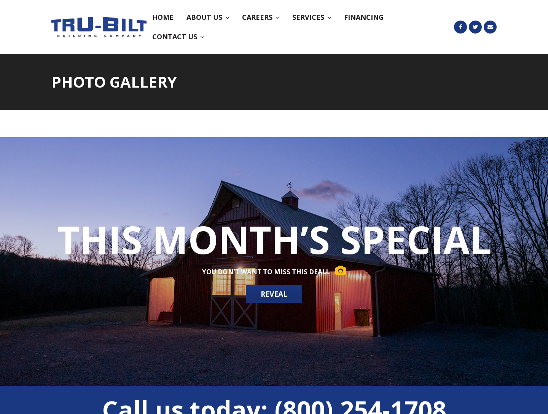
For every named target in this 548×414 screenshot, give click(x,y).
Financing (364, 17)
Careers (261, 17)
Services (312, 17)
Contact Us (179, 36)
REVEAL (274, 294)
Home (163, 17)
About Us (208, 17)
